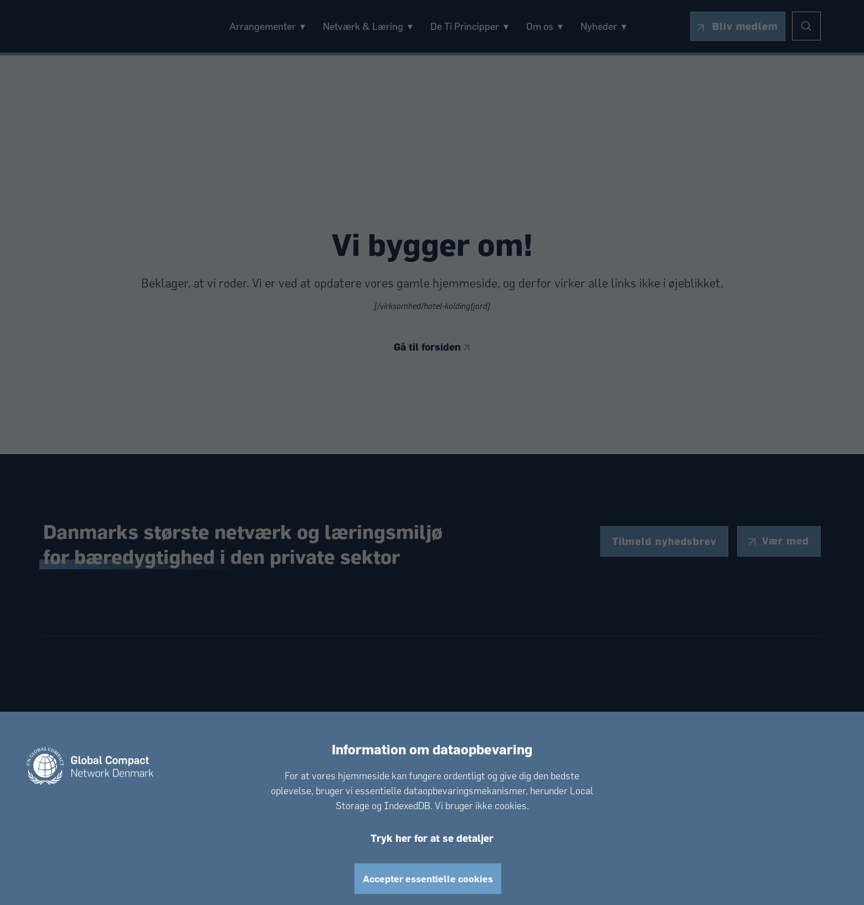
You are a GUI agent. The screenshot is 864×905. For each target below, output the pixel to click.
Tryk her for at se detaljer (432, 837)
